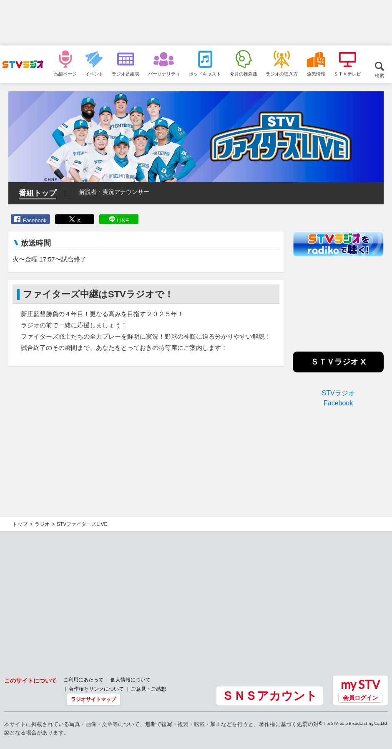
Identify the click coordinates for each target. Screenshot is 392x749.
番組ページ (65, 73)
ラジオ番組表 (125, 73)
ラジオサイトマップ (93, 699)
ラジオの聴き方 (282, 73)
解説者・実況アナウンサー (114, 192)
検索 (379, 75)
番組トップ (37, 193)
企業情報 (316, 73)
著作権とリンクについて (96, 689)
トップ (20, 524)
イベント (94, 73)
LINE (123, 220)
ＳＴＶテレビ (347, 73)
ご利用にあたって (83, 679)
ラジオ (42, 524)
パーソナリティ (164, 73)
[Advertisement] (196, 23)
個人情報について (131, 679)
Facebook (34, 220)
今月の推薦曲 (243, 73)
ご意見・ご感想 (148, 689)
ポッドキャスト (205, 73)
